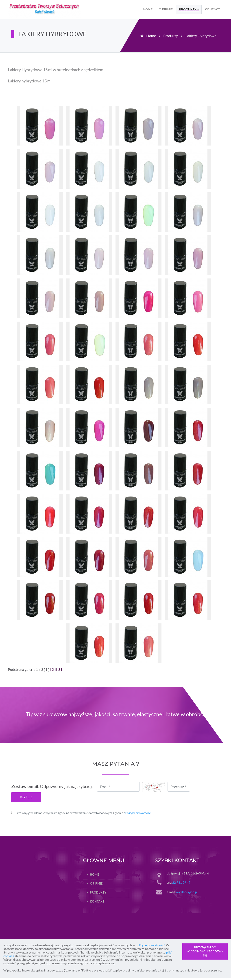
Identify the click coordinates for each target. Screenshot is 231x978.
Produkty (187, 9)
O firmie (166, 9)
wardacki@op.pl (187, 892)
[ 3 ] (59, 669)
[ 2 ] (53, 669)
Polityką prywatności (138, 813)
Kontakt (212, 9)
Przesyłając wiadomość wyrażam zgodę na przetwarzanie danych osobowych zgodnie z (83, 813)
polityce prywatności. (150, 945)
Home (148, 9)
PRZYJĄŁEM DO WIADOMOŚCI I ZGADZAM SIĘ (205, 951)
